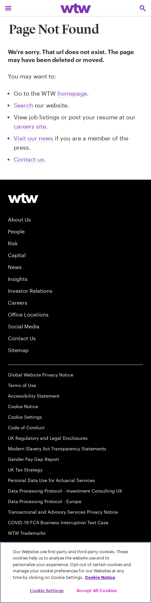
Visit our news (33, 138)
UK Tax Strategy (25, 469)
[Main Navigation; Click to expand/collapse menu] (8, 8)
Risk (13, 243)
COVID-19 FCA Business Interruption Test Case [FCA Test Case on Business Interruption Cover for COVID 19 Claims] (58, 522)
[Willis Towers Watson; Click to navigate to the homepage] (76, 8)
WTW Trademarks (27, 533)
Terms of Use (22, 385)
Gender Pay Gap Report (33, 459)
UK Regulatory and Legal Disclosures (48, 438)
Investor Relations (30, 290)
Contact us (29, 159)
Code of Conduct (26, 427)
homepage (72, 93)
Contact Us (22, 338)
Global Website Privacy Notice (40, 374)
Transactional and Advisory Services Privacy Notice (63, 512)
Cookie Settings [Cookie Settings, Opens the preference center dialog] (47, 590)
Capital (17, 255)
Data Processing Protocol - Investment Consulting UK (65, 491)
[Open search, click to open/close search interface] (143, 8)
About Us (19, 219)
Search (23, 105)
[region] (75, 572)
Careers (17, 302)
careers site (30, 126)
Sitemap (18, 350)
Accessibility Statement (33, 396)
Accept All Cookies (96, 590)
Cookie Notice (23, 406)
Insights (18, 279)
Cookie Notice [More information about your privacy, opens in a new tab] (100, 577)
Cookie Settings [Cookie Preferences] (25, 417)
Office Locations (28, 314)
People (16, 231)
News (15, 267)
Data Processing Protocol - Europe (44, 501)
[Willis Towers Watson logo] (23, 198)
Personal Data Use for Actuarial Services (51, 480)
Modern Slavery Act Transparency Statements (57, 448)
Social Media (23, 326)
